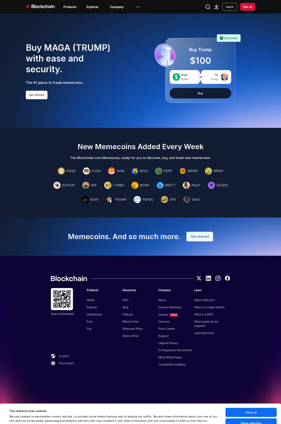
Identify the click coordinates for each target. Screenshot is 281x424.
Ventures (164, 321)
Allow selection (251, 403)
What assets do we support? (206, 324)
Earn (89, 321)
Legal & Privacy (168, 343)
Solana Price (131, 336)
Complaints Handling (171, 364)
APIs (126, 300)
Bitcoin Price (131, 321)
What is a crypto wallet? (209, 307)
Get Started (36, 94)
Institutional (94, 314)
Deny (251, 413)
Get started (200, 236)
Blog (125, 307)
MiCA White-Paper (170, 357)
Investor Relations (170, 307)
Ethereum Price (132, 328)
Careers (163, 314)
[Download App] (216, 7)
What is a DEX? (203, 314)
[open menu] (138, 7)
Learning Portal (204, 333)
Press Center (166, 328)
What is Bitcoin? (204, 300)
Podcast (128, 314)
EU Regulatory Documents (175, 350)
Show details (157, 417)
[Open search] (208, 7)
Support (163, 336)
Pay (89, 328)
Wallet (91, 300)
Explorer (92, 307)
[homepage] (44, 6)
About (162, 300)
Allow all (251, 392)
